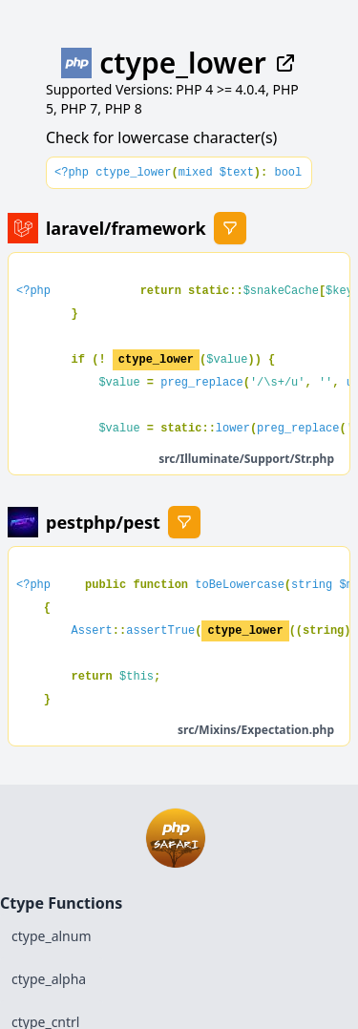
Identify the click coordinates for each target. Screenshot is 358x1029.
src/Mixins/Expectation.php (256, 730)
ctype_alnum (51, 936)
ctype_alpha (48, 979)
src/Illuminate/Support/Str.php (246, 459)
